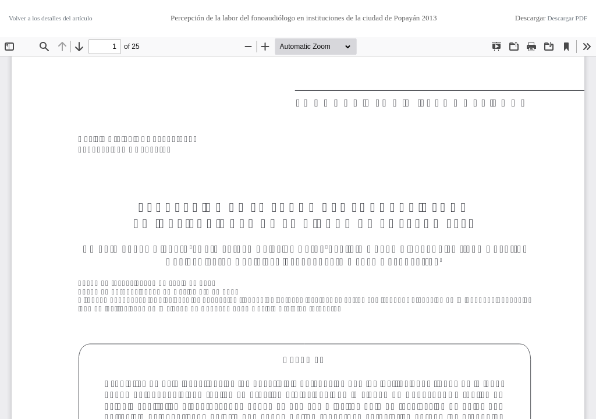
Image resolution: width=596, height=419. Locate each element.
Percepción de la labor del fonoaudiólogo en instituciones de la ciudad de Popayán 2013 (304, 17)
